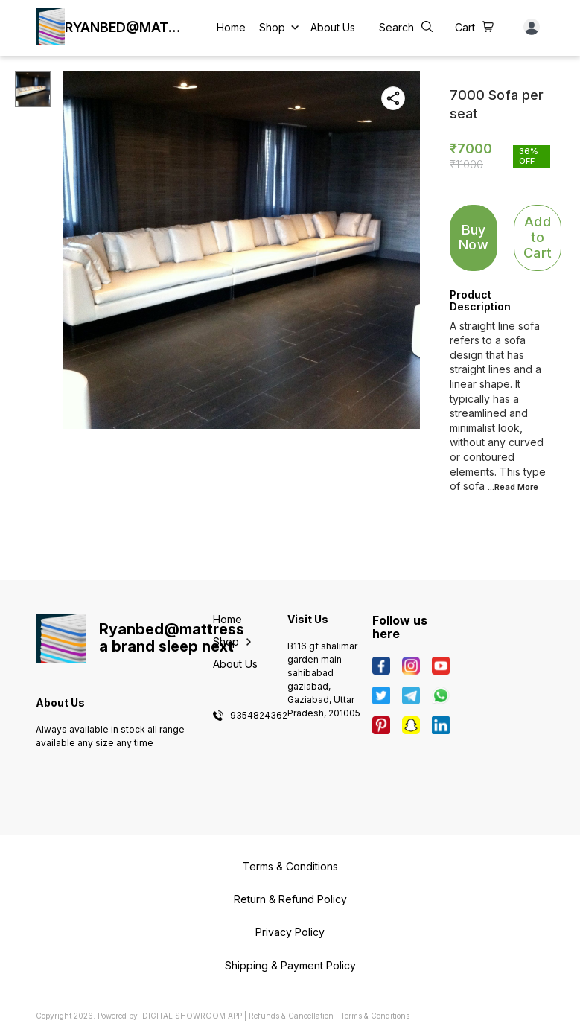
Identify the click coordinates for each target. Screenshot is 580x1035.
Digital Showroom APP (192, 1015)
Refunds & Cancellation (291, 1015)
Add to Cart (537, 237)
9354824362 (258, 715)
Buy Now (473, 237)
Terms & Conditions (374, 1015)
